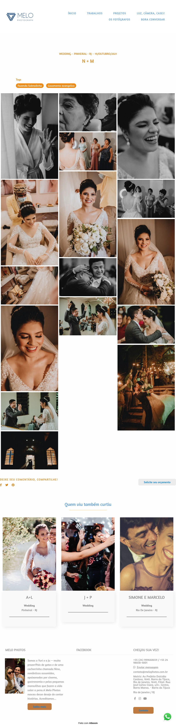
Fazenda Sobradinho (30, 85)
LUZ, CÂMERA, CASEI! (151, 13)
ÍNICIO (72, 13)
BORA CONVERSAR (153, 19)
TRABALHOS (94, 13)
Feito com (88, 723)
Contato (143, 710)
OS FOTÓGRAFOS (119, 19)
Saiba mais (39, 706)
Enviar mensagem (147, 667)
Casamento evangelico (61, 85)
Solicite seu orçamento (157, 482)
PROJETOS (119, 13)
